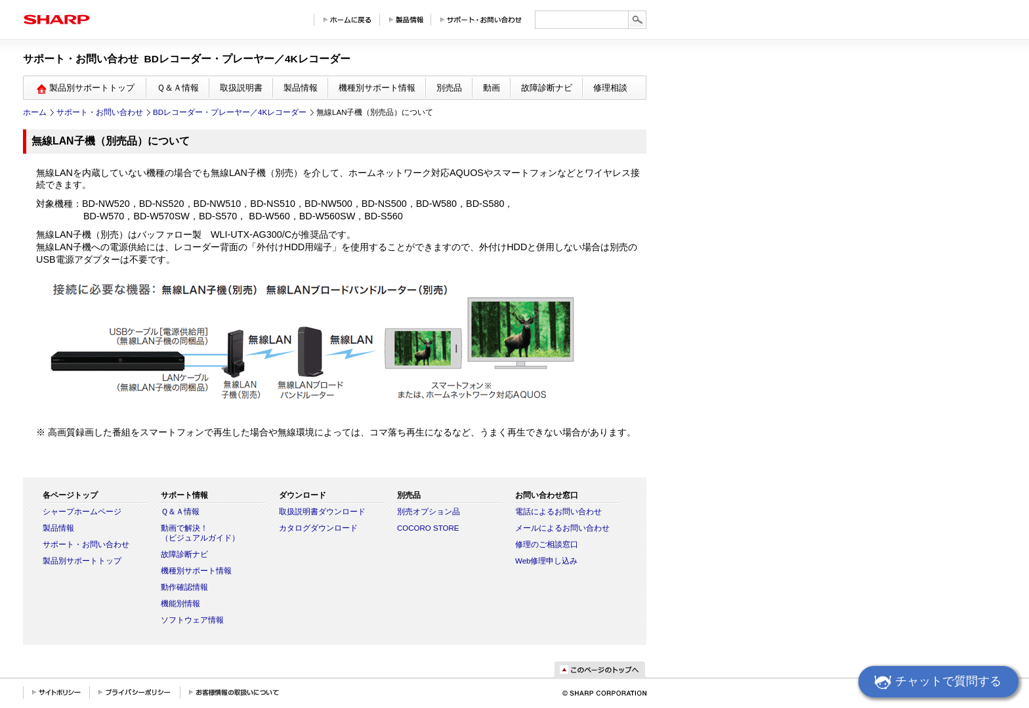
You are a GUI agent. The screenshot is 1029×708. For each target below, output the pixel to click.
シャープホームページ (82, 512)
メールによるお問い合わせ (562, 528)
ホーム (35, 112)
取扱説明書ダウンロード (322, 512)
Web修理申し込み (546, 561)
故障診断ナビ (546, 88)
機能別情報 (180, 604)
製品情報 (301, 88)
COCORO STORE (428, 528)
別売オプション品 (428, 512)
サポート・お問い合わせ (99, 112)
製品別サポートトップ (82, 561)
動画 (491, 88)
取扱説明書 (241, 88)
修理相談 (610, 88)
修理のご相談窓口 (546, 544)
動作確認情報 (184, 587)
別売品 (449, 88)
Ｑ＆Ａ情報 (178, 88)
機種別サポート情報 (377, 88)
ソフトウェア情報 (192, 620)
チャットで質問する (935, 683)
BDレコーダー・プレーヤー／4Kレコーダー (229, 112)
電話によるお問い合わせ (558, 512)
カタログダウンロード (318, 528)
